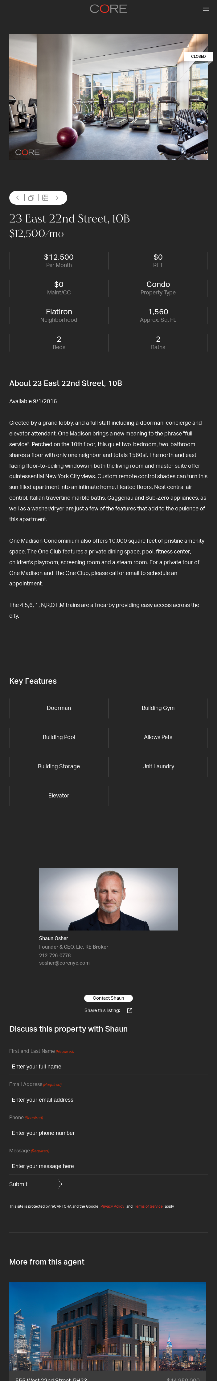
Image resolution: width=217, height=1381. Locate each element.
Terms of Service (149, 1206)
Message (29, 1151)
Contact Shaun (108, 998)
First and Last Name (41, 1051)
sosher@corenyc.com (64, 963)
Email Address (35, 1085)
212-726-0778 (55, 955)
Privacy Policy (112, 1206)
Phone (26, 1118)
